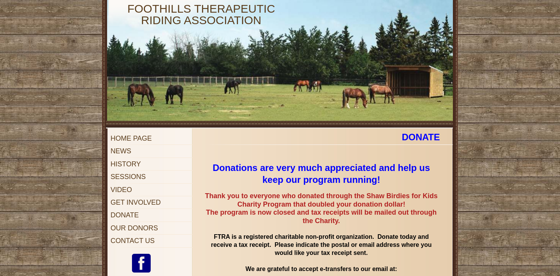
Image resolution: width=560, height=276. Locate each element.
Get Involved (136, 202)
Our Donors (134, 228)
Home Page (131, 138)
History (126, 164)
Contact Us (133, 241)
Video (121, 190)
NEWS (121, 151)
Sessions (128, 177)
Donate (125, 215)
